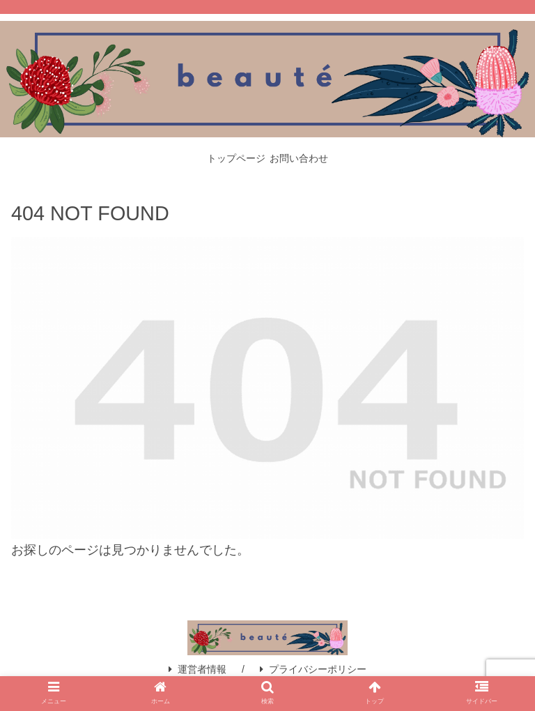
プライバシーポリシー (313, 669)
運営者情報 (197, 669)
